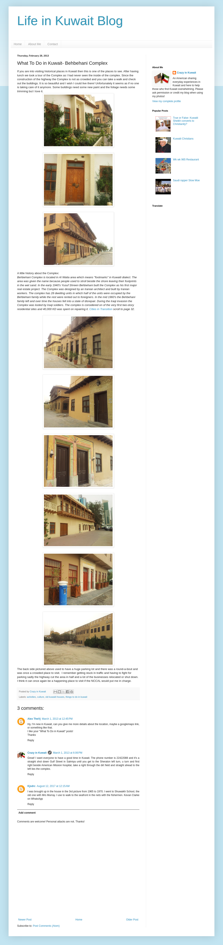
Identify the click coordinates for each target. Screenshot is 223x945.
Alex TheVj (34, 718)
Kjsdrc (31, 786)
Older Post (132, 919)
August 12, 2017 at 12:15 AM (53, 786)
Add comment (27, 812)
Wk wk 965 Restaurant (186, 159)
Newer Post (25, 919)
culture (40, 697)
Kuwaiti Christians (183, 138)
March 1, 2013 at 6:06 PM (67, 752)
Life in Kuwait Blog (70, 21)
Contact (52, 44)
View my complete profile (166, 101)
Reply (30, 740)
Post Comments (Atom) (46, 925)
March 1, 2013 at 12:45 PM (57, 718)
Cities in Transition (100, 309)
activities (31, 697)
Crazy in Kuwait (37, 752)
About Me (34, 44)
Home (18, 44)
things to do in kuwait (76, 697)
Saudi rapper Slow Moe (186, 180)
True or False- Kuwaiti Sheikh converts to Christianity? (185, 121)
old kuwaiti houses (54, 697)
